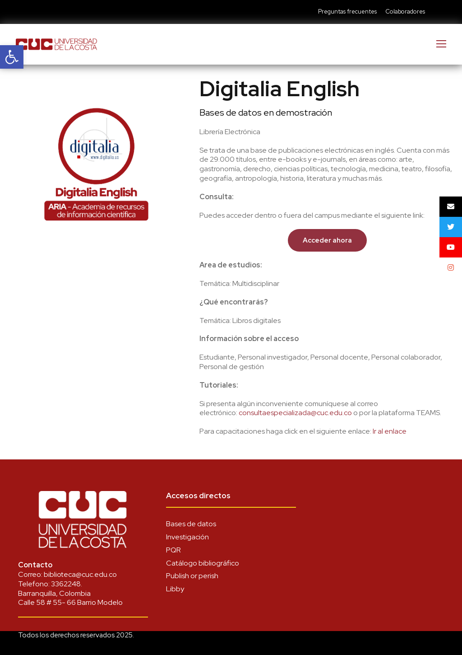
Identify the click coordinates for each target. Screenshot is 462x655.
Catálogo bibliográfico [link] (202, 563)
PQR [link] (173, 550)
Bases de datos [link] (191, 524)
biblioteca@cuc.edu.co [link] (80, 574)
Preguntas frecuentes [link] (347, 11)
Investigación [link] (187, 537)
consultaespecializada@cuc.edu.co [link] (295, 412)
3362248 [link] (66, 584)
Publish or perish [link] (192, 575)
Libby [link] (175, 589)
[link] (11, 57)
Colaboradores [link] (405, 11)
